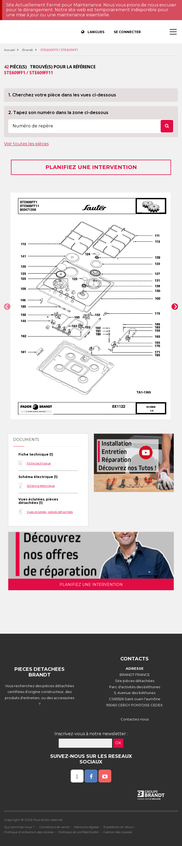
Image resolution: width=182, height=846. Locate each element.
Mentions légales (86, 827)
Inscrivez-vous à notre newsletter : (91, 733)
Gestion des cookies (117, 832)
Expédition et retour (119, 827)
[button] (7, 306)
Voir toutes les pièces (26, 143)
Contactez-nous (135, 719)
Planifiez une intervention (91, 167)
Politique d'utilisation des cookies (29, 832)
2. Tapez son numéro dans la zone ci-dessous (58, 112)
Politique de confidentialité (78, 832)
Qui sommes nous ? (19, 827)
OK (118, 743)
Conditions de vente (54, 827)
